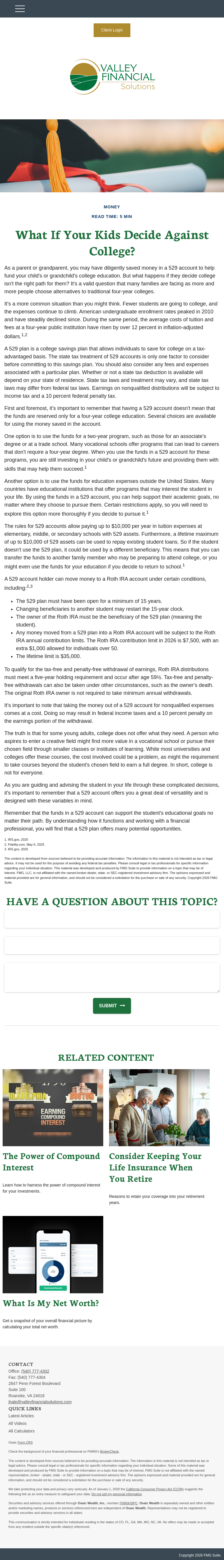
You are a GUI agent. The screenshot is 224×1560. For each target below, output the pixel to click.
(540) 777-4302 (35, 1371)
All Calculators (21, 1431)
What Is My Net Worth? (51, 1302)
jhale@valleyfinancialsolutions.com (40, 1402)
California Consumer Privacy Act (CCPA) (155, 1489)
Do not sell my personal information (117, 1494)
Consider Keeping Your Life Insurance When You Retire (155, 1166)
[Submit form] (105, 1006)
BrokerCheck (109, 1451)
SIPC (134, 1503)
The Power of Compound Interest (51, 1161)
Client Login (112, 30)
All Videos (17, 1423)
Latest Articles (21, 1416)
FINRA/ (125, 1503)
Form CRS (25, 1442)
